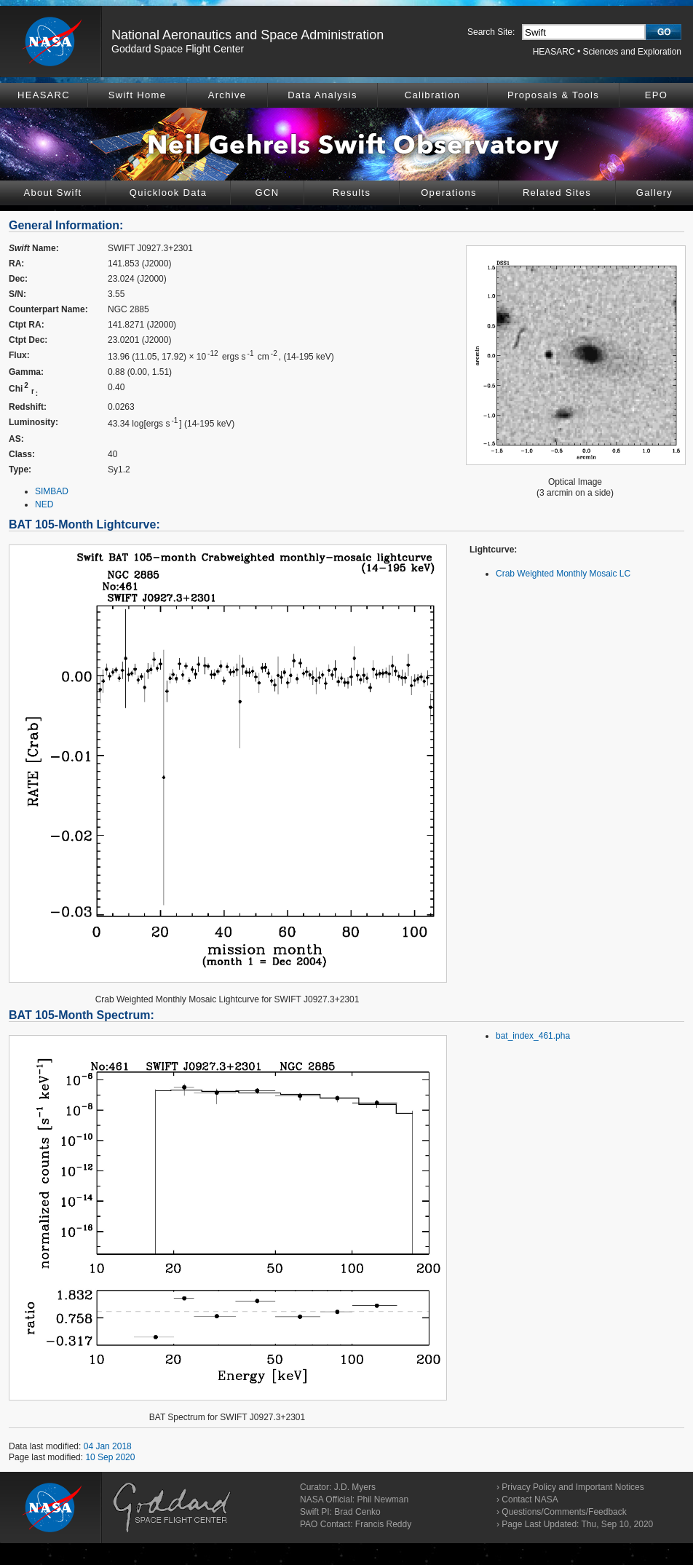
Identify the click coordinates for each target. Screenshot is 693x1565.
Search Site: (491, 32)
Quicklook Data (168, 192)
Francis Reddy (383, 1524)
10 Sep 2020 (110, 1457)
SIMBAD (51, 491)
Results (352, 192)
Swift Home (137, 95)
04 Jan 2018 (108, 1446)
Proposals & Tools (553, 95)
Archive (227, 95)
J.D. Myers (355, 1487)
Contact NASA (530, 1499)
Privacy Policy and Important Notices (573, 1487)
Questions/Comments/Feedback (564, 1512)
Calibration (432, 95)
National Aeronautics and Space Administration (247, 35)
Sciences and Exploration (632, 52)
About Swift (52, 192)
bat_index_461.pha (533, 1036)
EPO (656, 95)
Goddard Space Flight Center (177, 49)
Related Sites (557, 192)
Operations (449, 192)
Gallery (654, 192)
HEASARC (554, 52)
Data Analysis (322, 95)
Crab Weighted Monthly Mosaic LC (563, 573)
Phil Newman (382, 1499)
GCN (268, 192)
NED (44, 504)
